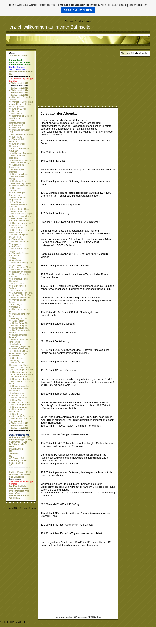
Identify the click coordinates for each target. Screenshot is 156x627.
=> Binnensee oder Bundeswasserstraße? (19, 219)
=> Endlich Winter (17, 109)
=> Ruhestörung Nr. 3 (19, 328)
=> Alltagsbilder (16, 321)
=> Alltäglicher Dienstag (20, 153)
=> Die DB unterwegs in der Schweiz (20, 263)
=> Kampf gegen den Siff (21, 370)
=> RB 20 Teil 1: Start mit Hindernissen (21, 231)
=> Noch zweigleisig (18, 174)
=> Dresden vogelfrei (19, 386)
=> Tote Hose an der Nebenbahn (19, 389)
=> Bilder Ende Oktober (20, 402)
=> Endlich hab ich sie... (20, 367)
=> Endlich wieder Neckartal (17, 145)
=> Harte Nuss (16, 400)
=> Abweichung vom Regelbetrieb (19, 235)
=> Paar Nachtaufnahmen (17, 121)
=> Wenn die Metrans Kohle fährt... (19, 254)
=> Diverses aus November (17, 410)
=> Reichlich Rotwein (19, 269)
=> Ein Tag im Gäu (18, 318)
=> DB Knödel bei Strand (21, 134)
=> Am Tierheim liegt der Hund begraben (20, 105)
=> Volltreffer (15, 356)
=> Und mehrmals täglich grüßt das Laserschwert (21, 214)
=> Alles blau (15, 344)
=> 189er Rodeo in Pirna (21, 293)
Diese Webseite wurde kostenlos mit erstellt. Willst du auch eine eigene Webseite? (78, 8)
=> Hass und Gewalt (19, 225)
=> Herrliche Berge (18, 181)
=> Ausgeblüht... (17, 227)
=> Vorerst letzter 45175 (20, 186)
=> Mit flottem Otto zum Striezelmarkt (20, 419)
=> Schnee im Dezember (21, 416)
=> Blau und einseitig (19, 162)
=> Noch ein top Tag (18, 349)
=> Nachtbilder (16, 414)
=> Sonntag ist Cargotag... (16, 305)
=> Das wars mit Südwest (17, 189)
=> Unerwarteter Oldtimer (17, 177)
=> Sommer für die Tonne (21, 295)
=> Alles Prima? (16, 395)
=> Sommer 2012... (18, 290)
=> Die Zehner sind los (20, 372)
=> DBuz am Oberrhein (20, 379)
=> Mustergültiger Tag (19, 346)
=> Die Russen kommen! (21, 223)
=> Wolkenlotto (16, 239)
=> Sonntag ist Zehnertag (16, 359)
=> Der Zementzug (18, 211)
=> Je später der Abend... (21, 160)
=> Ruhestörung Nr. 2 (19, 325)
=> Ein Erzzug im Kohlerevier (17, 194)
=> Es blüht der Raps (19, 209)
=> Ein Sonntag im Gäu (20, 183)
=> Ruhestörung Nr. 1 (19, 323)
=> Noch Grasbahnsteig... (17, 259)
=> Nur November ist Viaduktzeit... (19, 242)
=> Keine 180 (15, 137)
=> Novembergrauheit (19, 404)
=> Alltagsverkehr (17, 393)
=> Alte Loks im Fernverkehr (16, 166)
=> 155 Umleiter (16, 202)
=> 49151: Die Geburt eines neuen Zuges (19, 352)
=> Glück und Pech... (19, 377)
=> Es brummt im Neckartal (17, 156)
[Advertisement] (78, 77)
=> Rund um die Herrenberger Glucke (19, 364)
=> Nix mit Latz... (17, 113)
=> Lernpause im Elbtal (20, 267)
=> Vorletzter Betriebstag (21, 102)
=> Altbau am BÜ (17, 283)
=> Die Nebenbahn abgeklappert (18, 198)
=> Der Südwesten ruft (20, 297)
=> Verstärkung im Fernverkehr (18, 301)
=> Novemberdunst (18, 407)
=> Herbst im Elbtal (18, 397)
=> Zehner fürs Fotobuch (21, 374)
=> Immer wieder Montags (17, 170)
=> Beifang (14, 111)
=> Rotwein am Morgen (20, 272)
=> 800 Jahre (15, 246)
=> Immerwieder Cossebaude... (17, 126)
